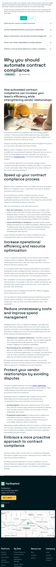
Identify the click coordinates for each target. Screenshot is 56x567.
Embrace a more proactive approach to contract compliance (25, 49)
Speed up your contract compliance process (19, 23)
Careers (48, 555)
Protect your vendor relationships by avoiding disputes (23, 42)
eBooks (33, 558)
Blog (32, 552)
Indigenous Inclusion (49, 559)
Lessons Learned (3, 553)
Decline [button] (32, 18)
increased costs (19, 157)
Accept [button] (24, 18)
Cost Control (5, 557)
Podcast (33, 555)
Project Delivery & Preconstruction (19, 553)
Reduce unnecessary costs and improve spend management (25, 36)
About (48, 552)
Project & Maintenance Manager (18, 559)
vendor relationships (39, 385)
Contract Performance (5, 561)
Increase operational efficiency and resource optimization (24, 30)
